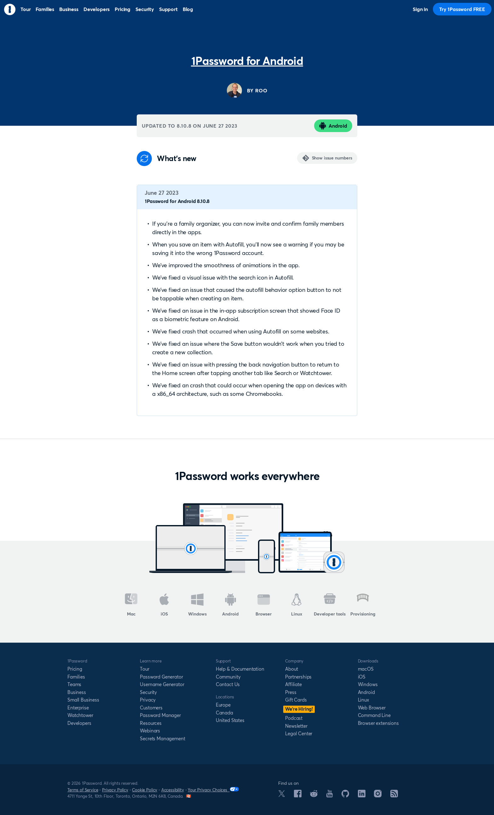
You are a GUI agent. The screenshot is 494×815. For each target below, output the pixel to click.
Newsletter (296, 726)
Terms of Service (82, 789)
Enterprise (78, 708)
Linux (296, 605)
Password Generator (161, 677)
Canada (224, 713)
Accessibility (172, 789)
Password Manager (160, 715)
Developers (79, 723)
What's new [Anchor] (176, 158)
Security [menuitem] (144, 9)
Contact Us (228, 684)
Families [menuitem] (45, 9)
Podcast (293, 718)
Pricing (74, 669)
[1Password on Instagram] (378, 795)
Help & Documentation (240, 669)
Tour (144, 669)
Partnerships (298, 677)
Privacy (148, 700)
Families (76, 677)
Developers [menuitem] (96, 9)
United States (230, 720)
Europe (223, 705)
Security (148, 692)
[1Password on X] (281, 795)
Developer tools (330, 605)
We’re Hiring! (299, 709)
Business (76, 692)
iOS (164, 605)
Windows (197, 605)
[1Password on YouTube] (329, 795)
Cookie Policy (144, 789)
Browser (264, 605)
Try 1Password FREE (462, 9)
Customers (151, 708)
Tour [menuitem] (25, 9)
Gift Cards (296, 700)
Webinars (150, 731)
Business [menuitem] (68, 9)
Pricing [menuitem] (122, 9)
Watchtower (80, 715)
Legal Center (298, 734)
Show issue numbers (332, 158)
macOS (366, 669)
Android (333, 126)
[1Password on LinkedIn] (361, 795)
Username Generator (162, 684)
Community (228, 677)
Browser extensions (378, 723)
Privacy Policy (115, 789)
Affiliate (293, 684)
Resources (151, 723)
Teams (74, 684)
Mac (131, 605)
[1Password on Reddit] (314, 795)
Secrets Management (162, 739)
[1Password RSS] (394, 795)
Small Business (83, 700)
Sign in (420, 9)
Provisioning (362, 605)
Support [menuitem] (168, 9)
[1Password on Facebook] (298, 795)
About (291, 669)
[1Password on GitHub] (345, 795)
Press (290, 692)
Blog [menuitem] (188, 9)
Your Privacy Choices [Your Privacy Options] (213, 789)
